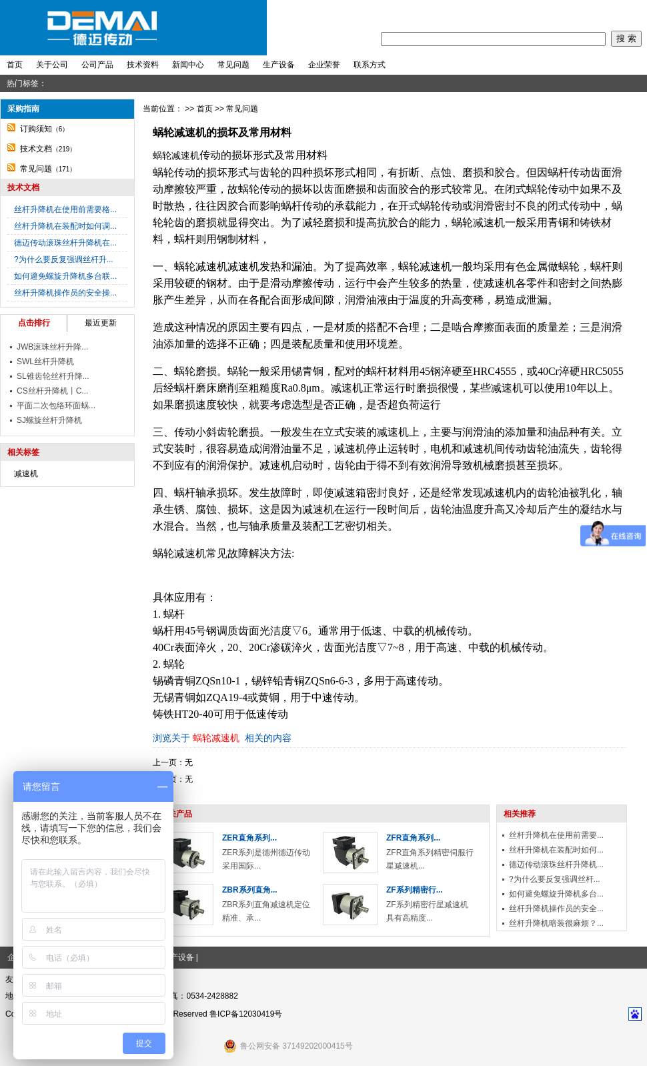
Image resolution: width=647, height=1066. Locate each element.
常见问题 (233, 64)
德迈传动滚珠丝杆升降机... (556, 864)
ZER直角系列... (249, 838)
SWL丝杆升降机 (45, 361)
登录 (512, 14)
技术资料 (143, 64)
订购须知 (36, 128)
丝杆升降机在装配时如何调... (65, 226)
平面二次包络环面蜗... (56, 405)
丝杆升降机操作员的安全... (556, 908)
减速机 (26, 473)
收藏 (602, 14)
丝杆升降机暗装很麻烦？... (556, 923)
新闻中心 (188, 64)
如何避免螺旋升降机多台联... (65, 276)
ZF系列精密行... (414, 890)
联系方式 (370, 64)
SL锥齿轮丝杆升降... (53, 376)
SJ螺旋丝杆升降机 (49, 420)
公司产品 (97, 64)
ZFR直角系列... (413, 838)
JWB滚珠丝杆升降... (52, 347)
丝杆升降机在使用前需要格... (65, 209)
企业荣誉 (324, 64)
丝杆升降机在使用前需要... (556, 835)
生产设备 (279, 64)
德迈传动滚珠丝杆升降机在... (65, 242)
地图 (627, 14)
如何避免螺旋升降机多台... (556, 894)
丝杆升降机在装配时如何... (556, 850)
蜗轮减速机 (176, 156)
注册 (537, 14)
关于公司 (52, 64)
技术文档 (36, 148)
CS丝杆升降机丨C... (52, 391)
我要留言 (570, 14)
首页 (488, 14)
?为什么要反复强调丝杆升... (63, 259)
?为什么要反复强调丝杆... (554, 879)
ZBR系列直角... (249, 890)
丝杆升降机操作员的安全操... (65, 293)
